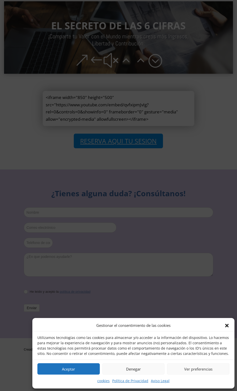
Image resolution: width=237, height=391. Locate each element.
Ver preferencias (198, 369)
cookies (103, 380)
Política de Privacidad (130, 380)
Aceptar (68, 369)
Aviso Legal (160, 380)
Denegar (133, 369)
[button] (226, 325)
